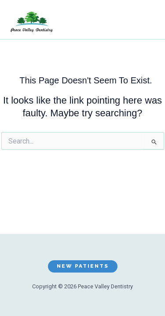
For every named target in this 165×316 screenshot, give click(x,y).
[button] (82, 266)
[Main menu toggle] (144, 22)
